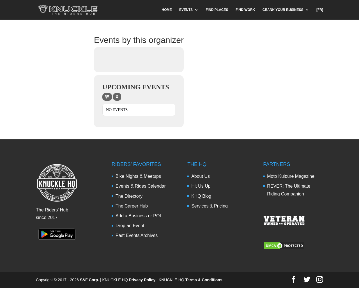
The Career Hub (132, 206)
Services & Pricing (209, 206)
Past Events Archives (137, 235)
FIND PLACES (217, 10)
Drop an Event (130, 225)
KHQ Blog (201, 196)
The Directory (129, 196)
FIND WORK (245, 10)
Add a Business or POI (138, 215)
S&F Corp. (89, 280)
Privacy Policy (142, 280)
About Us (200, 176)
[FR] (319, 10)
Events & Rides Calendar (141, 186)
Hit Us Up (200, 186)
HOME (167, 10)
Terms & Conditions (203, 280)
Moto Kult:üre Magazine (290, 176)
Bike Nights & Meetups (138, 176)
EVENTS (186, 10)
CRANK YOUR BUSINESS (283, 10)
